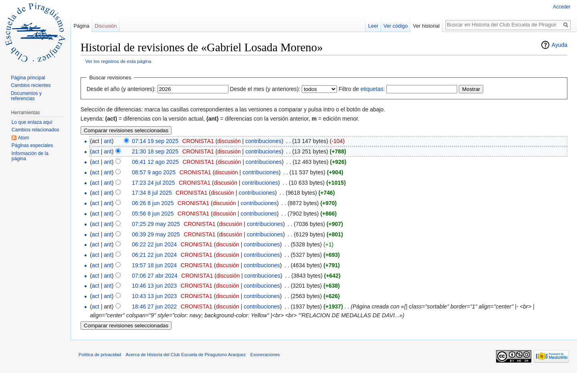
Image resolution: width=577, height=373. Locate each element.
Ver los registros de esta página (118, 61)
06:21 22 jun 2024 (154, 255)
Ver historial (426, 26)
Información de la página (30, 156)
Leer (373, 26)
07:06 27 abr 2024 (155, 275)
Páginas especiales (32, 145)
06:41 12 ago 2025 (155, 162)
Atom (23, 138)
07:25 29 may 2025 (156, 224)
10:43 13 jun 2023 (154, 296)
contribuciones (263, 141)
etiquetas (372, 89)
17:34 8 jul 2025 (152, 193)
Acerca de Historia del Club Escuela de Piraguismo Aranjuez (186, 354)
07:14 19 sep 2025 (155, 141)
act (95, 151)
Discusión (106, 26)
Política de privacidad (100, 354)
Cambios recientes (30, 85)
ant (107, 141)
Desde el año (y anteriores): (121, 89)
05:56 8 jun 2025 (153, 213)
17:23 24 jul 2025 (153, 182)
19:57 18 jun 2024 (154, 265)
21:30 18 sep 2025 (155, 151)
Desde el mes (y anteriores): (265, 89)
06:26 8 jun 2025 (153, 203)
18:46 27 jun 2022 (154, 306)
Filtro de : (362, 89)
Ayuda (559, 45)
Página (81, 26)
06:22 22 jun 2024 (154, 244)
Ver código (395, 26)
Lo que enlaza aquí (32, 122)
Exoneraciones (265, 354)
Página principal (28, 78)
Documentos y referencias (26, 96)
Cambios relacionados (35, 130)
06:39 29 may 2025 (156, 234)
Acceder (562, 7)
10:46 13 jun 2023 (154, 285)
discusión (228, 141)
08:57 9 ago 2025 (154, 172)
